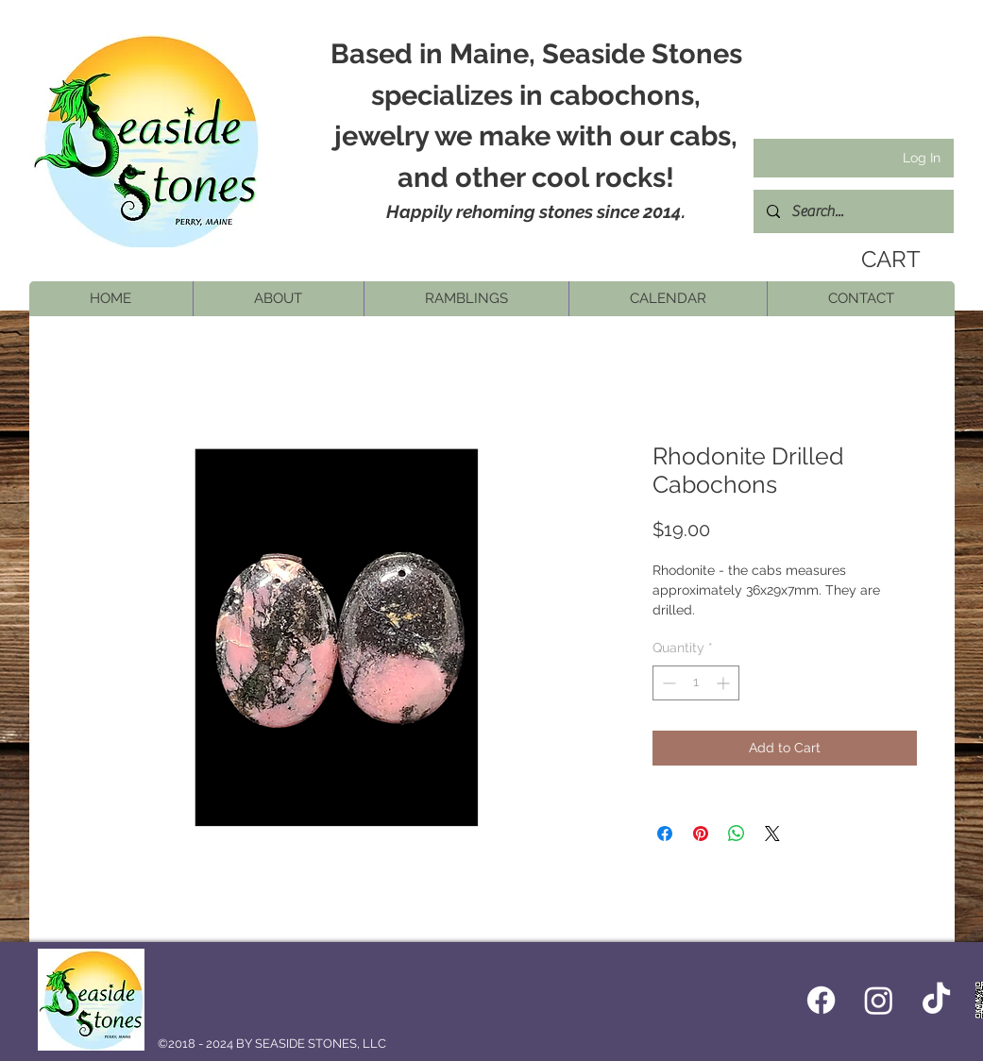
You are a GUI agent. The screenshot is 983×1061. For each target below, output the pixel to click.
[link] (885, 260)
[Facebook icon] (821, 1000)
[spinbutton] (696, 682)
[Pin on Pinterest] (700, 833)
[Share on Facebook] (664, 833)
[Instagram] (878, 1000)
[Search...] (852, 211)
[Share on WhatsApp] (736, 833)
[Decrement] (667, 682)
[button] (278, 298)
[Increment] (725, 682)
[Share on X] (772, 833)
